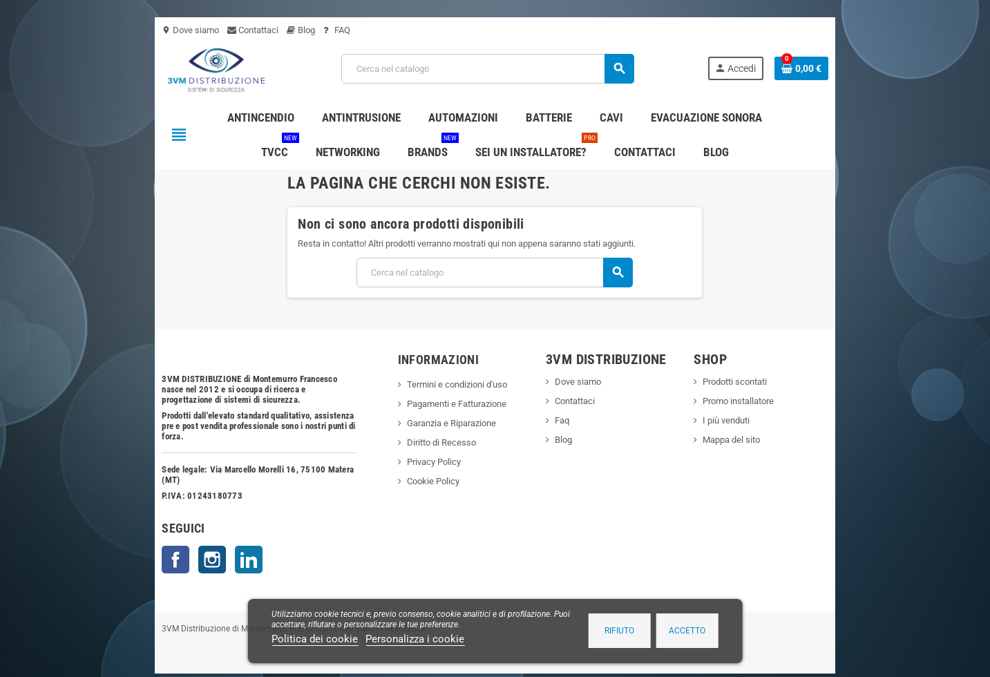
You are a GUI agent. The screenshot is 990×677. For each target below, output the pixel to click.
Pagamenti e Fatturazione (432, 404)
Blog (227, 30)
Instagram (138, 528)
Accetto (687, 631)
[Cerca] (486, 69)
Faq (570, 420)
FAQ (262, 30)
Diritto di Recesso (416, 442)
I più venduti (767, 420)
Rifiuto (619, 631)
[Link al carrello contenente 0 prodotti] (876, 68)
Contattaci (178, 30)
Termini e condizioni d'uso (432, 384)
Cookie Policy (408, 481)
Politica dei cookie (315, 639)
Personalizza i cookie (414, 639)
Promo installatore (779, 401)
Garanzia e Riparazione (426, 423)
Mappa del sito (772, 440)
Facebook (101, 528)
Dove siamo (116, 30)
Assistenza (331, 597)
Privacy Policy (409, 462)
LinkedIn (175, 528)
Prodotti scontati (776, 381)
